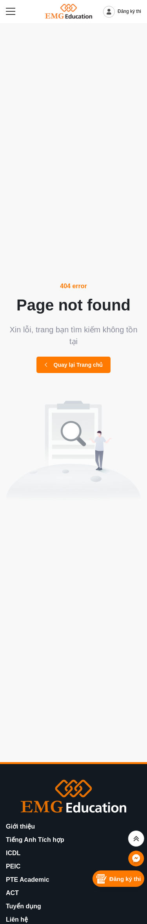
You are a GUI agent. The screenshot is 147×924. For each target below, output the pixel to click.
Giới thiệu (20, 826)
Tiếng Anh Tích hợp (35, 839)
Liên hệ (17, 919)
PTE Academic (27, 879)
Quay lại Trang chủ (73, 365)
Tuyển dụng (23, 906)
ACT (12, 893)
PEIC (13, 866)
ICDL (13, 853)
